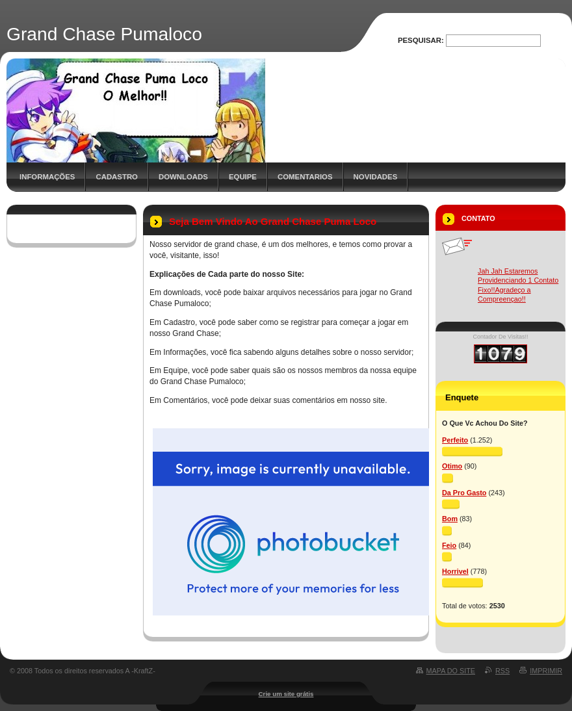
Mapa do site (450, 671)
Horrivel (455, 571)
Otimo (452, 466)
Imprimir (546, 671)
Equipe (243, 177)
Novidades (376, 177)
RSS (502, 671)
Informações (47, 177)
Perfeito (455, 440)
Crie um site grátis (286, 693)
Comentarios (305, 177)
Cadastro (117, 177)
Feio (449, 545)
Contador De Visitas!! (500, 336)
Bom (450, 519)
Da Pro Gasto (464, 493)
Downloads (183, 177)
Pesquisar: (421, 40)
